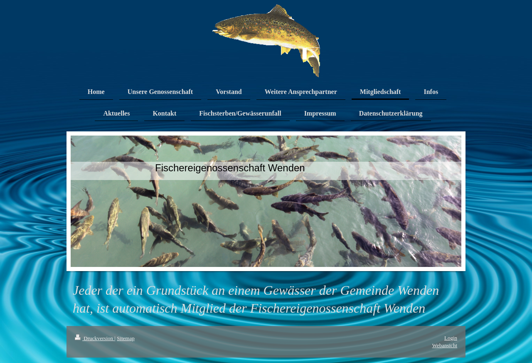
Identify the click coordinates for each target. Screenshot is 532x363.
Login (450, 338)
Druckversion (94, 338)
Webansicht (444, 345)
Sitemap (126, 338)
